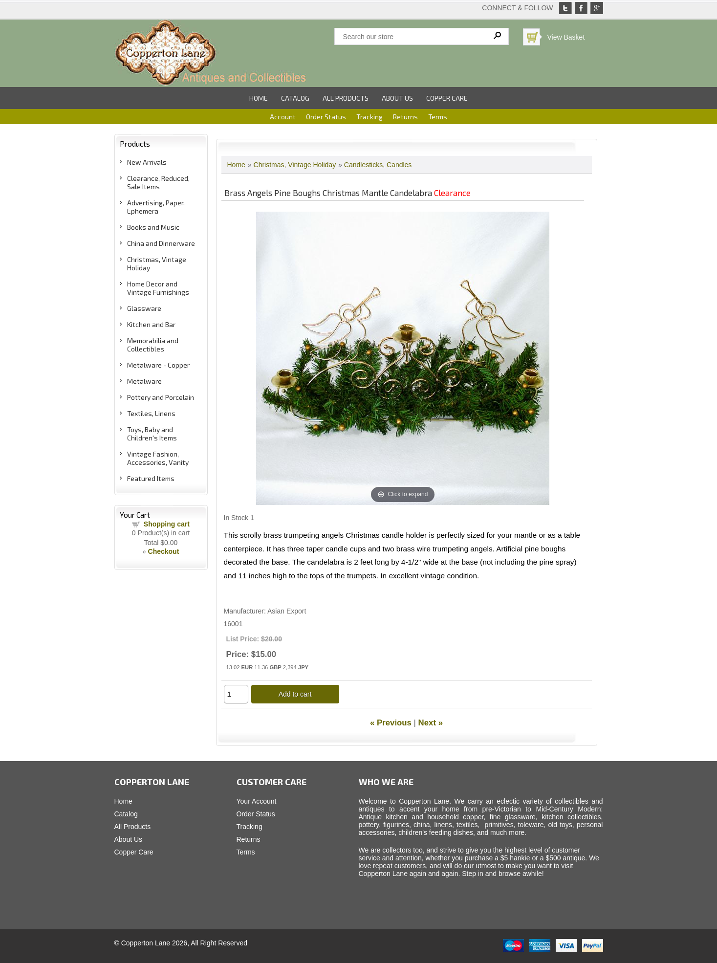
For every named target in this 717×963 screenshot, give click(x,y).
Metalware (144, 381)
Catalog (295, 98)
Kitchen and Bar (151, 324)
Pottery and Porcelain (160, 397)
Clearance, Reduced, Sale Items (158, 182)
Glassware (144, 308)
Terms (437, 116)
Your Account (257, 801)
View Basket (566, 37)
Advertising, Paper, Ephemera (156, 206)
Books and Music (153, 227)
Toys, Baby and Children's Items (152, 433)
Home (258, 98)
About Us (397, 98)
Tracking (369, 116)
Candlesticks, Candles (378, 165)
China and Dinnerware (161, 243)
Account (283, 116)
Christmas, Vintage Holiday (295, 165)
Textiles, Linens (151, 413)
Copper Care (447, 98)
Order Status (326, 116)
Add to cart (295, 694)
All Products (346, 98)
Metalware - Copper (158, 365)
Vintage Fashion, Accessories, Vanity (158, 458)
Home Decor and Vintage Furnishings (158, 288)
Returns (405, 116)
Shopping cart (167, 524)
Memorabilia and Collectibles (152, 344)
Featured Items (150, 478)
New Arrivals (147, 162)
